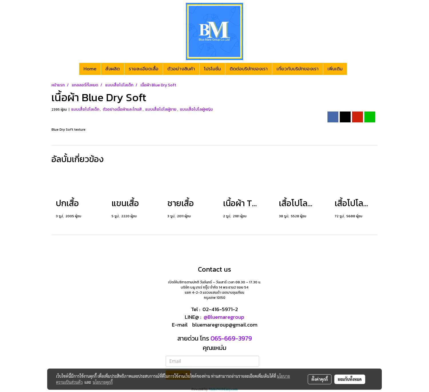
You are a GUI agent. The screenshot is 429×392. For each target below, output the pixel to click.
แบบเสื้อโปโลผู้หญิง (196, 109)
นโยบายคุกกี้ (103, 382)
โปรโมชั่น (212, 68)
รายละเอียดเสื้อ (143, 68)
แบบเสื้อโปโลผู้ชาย (161, 109)
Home (90, 68)
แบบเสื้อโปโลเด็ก (85, 109)
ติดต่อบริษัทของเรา (249, 68)
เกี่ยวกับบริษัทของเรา (298, 68)
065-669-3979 (230, 338)
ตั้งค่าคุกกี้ (319, 379)
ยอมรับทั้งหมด (350, 379)
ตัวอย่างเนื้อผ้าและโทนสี (123, 109)
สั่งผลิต (112, 68)
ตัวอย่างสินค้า (181, 68)
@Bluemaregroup (224, 317)
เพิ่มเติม (335, 68)
